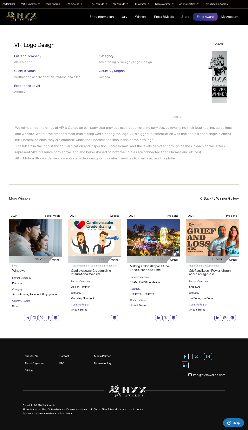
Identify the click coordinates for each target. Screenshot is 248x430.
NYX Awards (74, 4)
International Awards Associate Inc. (56, 413)
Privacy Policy (115, 409)
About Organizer (34, 363)
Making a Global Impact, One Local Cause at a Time (149, 268)
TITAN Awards (97, 4)
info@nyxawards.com (206, 375)
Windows (18, 271)
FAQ (61, 363)
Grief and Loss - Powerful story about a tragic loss (210, 272)
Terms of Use (100, 409)
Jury (124, 17)
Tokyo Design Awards (216, 4)
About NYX (31, 355)
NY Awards (120, 4)
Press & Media (164, 17)
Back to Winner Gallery (219, 198)
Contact (64, 355)
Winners (141, 17)
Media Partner (102, 355)
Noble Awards (164, 4)
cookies (138, 409)
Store (185, 17)
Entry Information (102, 17)
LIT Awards (141, 4)
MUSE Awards (30, 4)
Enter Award (205, 17)
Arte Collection (189, 4)
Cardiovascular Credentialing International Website (91, 272)
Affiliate (29, 370)
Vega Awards (52, 4)
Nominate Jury (102, 363)
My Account (229, 17)
